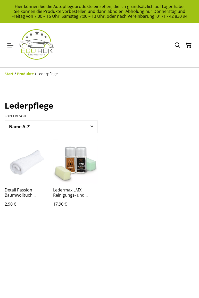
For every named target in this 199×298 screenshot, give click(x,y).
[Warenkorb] (188, 45)
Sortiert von (15, 116)
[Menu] (10, 45)
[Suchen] (177, 45)
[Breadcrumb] (99, 74)
